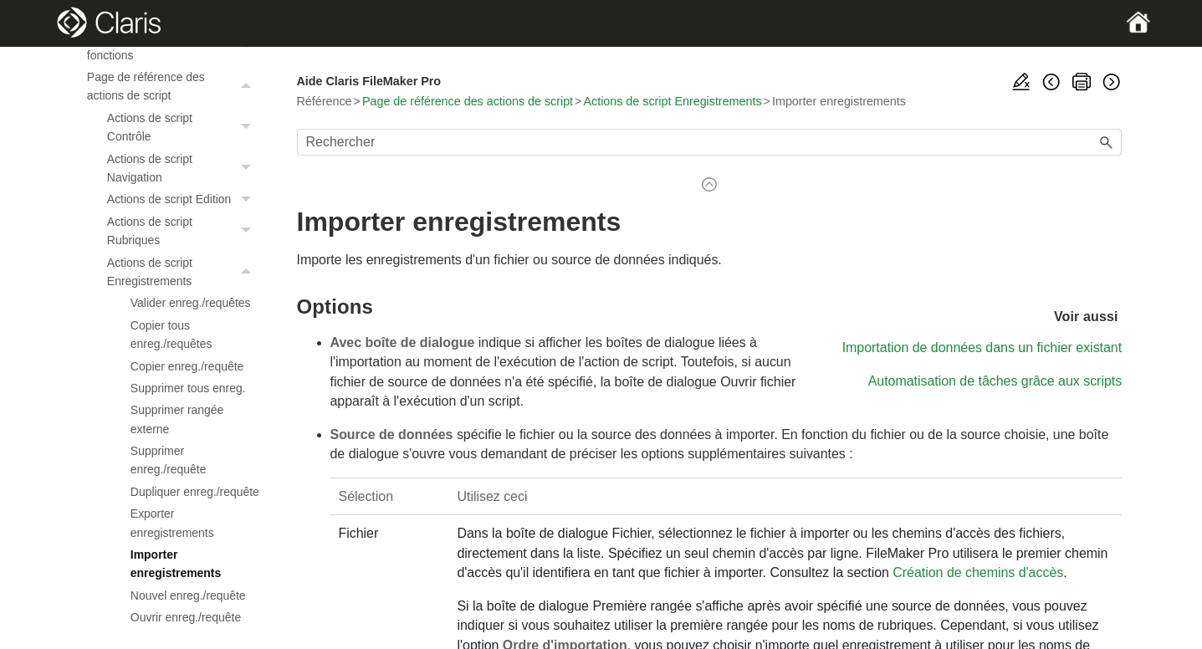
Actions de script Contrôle (183, 127)
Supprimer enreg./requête (168, 460)
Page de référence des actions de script (173, 86)
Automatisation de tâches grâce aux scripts (995, 381)
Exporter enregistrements (172, 523)
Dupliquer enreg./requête (194, 491)
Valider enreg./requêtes (190, 302)
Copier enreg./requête (186, 366)
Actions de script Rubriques (183, 231)
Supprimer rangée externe (176, 419)
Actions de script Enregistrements (183, 272)
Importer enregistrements (175, 564)
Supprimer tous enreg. (188, 388)
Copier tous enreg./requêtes (171, 334)
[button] (248, 86)
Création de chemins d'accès (978, 572)
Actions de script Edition (183, 199)
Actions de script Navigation (183, 168)
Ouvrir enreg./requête (185, 617)
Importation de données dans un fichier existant (982, 347)
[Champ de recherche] (710, 142)
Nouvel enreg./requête (188, 595)
